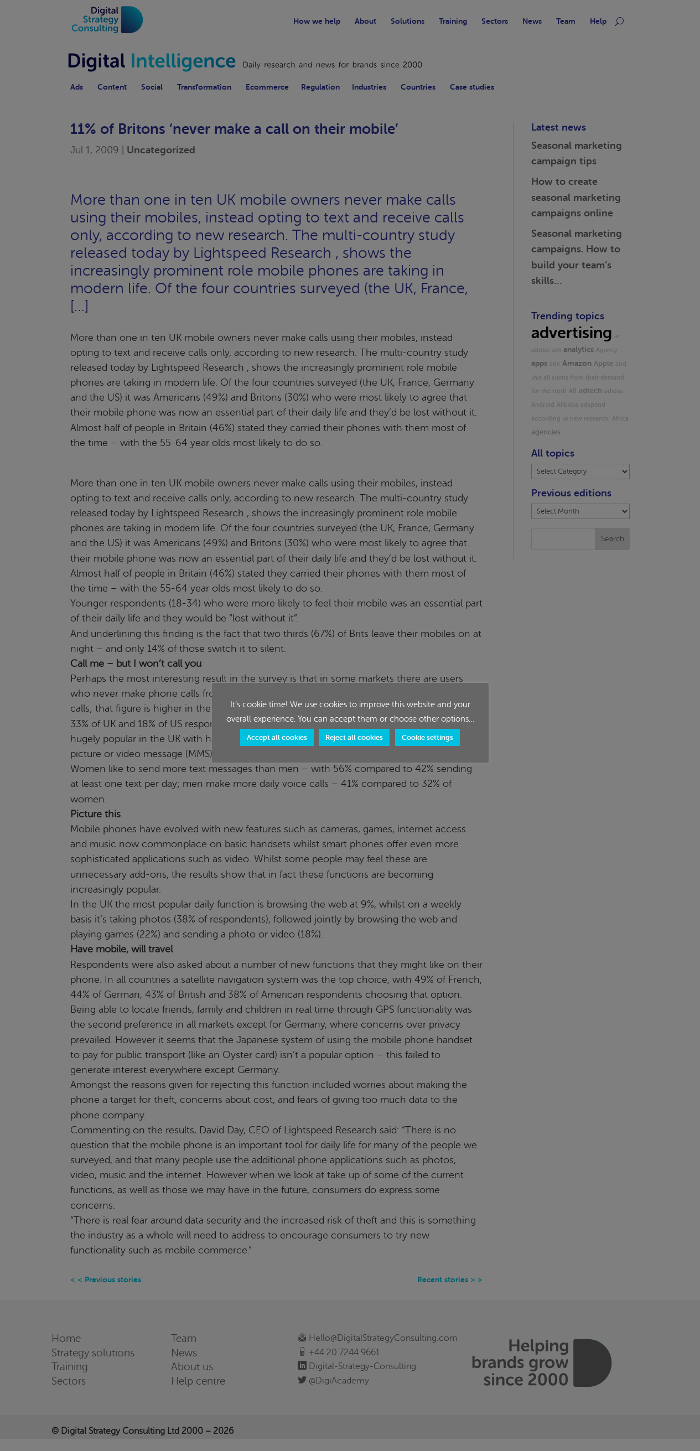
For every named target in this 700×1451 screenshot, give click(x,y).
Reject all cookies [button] (354, 737)
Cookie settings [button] (427, 737)
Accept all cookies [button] (277, 737)
